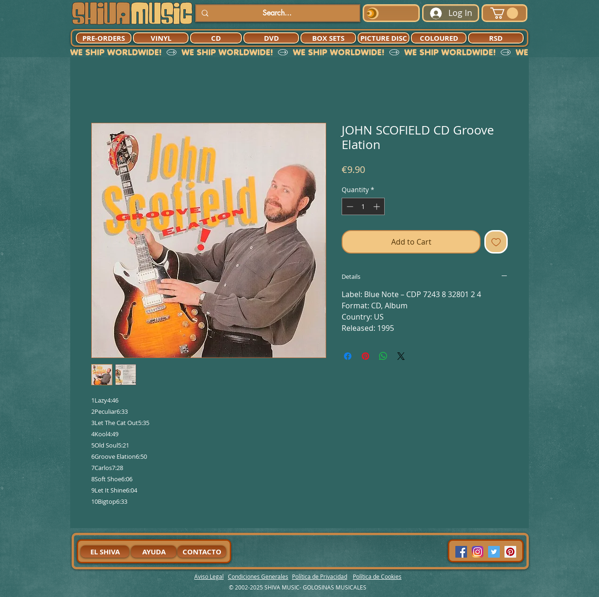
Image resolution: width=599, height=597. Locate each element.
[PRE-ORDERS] (103, 38)
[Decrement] (349, 206)
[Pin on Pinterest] (365, 356)
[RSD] (496, 38)
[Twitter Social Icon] (494, 552)
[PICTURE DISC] (383, 38)
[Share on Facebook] (347, 356)
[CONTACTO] (201, 551)
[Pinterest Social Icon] (510, 552)
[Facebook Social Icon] (461, 552)
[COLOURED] (439, 38)
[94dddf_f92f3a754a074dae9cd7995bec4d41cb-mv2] (477, 552)
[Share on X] (401, 356)
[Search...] (277, 13)
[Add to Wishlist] (496, 242)
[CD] (216, 38)
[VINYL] (161, 38)
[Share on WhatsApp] (383, 356)
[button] (504, 13)
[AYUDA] (153, 551)
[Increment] (377, 206)
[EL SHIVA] (104, 551)
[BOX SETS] (328, 38)
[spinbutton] (363, 206)
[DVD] (271, 38)
